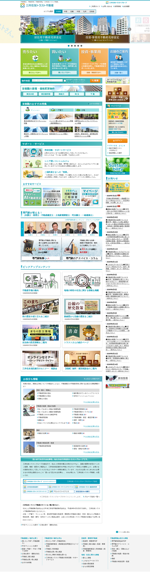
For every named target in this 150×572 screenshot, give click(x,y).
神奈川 (61, 94)
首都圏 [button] (58, 11)
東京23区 (30, 94)
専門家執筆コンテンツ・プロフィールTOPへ (84, 220)
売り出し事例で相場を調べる (56, 555)
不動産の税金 (80, 414)
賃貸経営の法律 (81, 446)
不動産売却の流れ (44, 393)
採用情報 (117, 6)
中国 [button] (78, 11)
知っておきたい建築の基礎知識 (49, 412)
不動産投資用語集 (44, 446)
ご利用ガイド (95, 6)
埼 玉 (77, 94)
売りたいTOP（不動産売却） (56, 541)
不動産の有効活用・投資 (120, 561)
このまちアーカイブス (91, 561)
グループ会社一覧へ (92, 497)
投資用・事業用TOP (90, 541)
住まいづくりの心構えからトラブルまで (54, 423)
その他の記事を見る (92, 402)
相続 (113, 558)
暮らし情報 (87, 558)
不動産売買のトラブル (83, 412)
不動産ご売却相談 (52, 549)
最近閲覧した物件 (115, 153)
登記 (77, 423)
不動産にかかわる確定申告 (47, 414)
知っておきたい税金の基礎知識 (49, 409)
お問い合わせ (107, 6)
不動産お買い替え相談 (30, 559)
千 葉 (92, 94)
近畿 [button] (72, 11)
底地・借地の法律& (82, 449)
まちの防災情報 (88, 566)
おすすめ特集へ (95, 104)
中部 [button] (65, 11)
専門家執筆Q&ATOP (119, 541)
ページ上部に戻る (123, 532)
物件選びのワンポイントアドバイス (86, 393)
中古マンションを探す (30, 525)
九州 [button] (84, 11)
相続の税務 (79, 433)
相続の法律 (44, 433)
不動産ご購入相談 (28, 556)
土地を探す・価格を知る (48, 525)
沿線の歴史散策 (88, 564)
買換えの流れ (43, 399)
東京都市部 (45, 94)
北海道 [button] (91, 11)
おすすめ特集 (27, 562)
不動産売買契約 (81, 409)
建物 (41, 420)
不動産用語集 (43, 417)
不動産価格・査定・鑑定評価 (86, 417)
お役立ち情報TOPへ (93, 379)
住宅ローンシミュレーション (84, 396)
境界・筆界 (79, 420)
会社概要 (126, 6)
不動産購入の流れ (44, 396)
